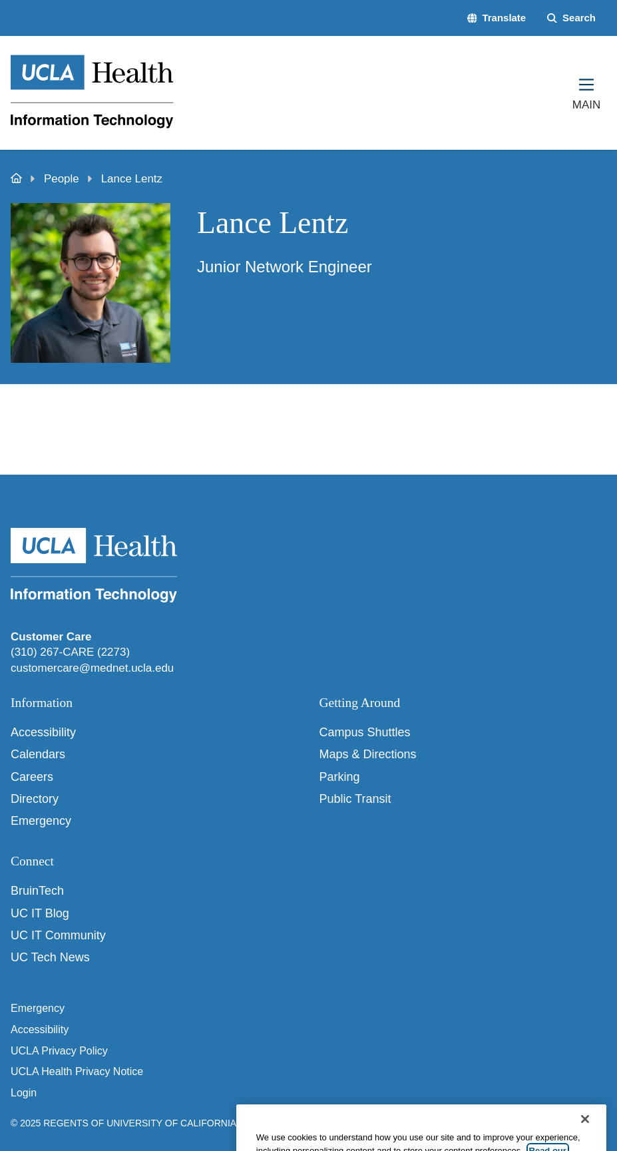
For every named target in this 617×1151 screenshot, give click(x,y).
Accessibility (43, 732)
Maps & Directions (368, 754)
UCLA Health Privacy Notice (77, 1071)
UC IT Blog (40, 913)
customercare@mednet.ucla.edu (92, 668)
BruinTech (37, 890)
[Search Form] (571, 18)
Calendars (38, 754)
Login (24, 1092)
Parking (339, 777)
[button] (497, 18)
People (61, 178)
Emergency (41, 820)
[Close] (585, 1133)
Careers (32, 777)
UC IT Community (58, 935)
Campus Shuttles (365, 732)
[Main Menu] (586, 93)
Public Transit (355, 799)
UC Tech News (50, 957)
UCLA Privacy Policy (59, 1050)
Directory (35, 799)
